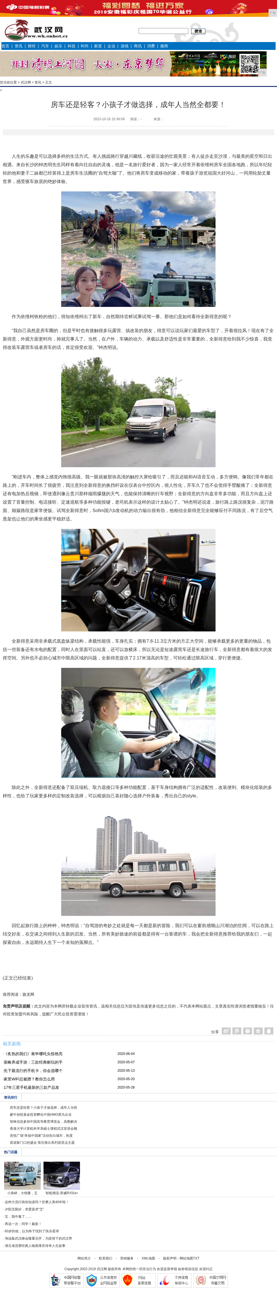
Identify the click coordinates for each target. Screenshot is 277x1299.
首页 (5, 46)
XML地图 (148, 1258)
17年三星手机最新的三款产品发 (31, 1087)
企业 (111, 46)
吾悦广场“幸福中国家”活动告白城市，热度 (41, 1136)
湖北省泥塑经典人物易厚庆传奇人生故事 (35, 1246)
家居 (98, 46)
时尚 (85, 46)
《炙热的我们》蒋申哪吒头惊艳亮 (33, 1054)
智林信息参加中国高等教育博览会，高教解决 (43, 1122)
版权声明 (170, 1258)
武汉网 (26, 82)
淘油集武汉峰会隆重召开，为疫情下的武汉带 (38, 1238)
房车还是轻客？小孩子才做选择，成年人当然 (43, 1108)
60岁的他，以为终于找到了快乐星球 (32, 1231)
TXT (196, 1258)
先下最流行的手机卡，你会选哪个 (33, 1070)
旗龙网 (28, 994)
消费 (151, 46)
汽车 (45, 46)
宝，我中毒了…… (18, 1217)
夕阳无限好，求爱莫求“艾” (24, 1209)
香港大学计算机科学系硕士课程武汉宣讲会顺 (43, 1129)
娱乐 (58, 46)
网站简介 (84, 1258)
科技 (71, 46)
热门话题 (10, 1152)
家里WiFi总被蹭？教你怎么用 (29, 1079)
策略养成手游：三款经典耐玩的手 (33, 1062)
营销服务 (127, 1258)
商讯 (138, 46)
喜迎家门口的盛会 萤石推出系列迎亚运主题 (42, 1143)
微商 (164, 46)
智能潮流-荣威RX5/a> (61, 1193)
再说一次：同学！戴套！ (23, 1224)
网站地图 (186, 1258)
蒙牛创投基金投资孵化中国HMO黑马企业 (41, 1115)
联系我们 (105, 1258)
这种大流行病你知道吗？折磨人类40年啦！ (37, 1202)
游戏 (125, 46)
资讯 (18, 46)
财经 (32, 46)
